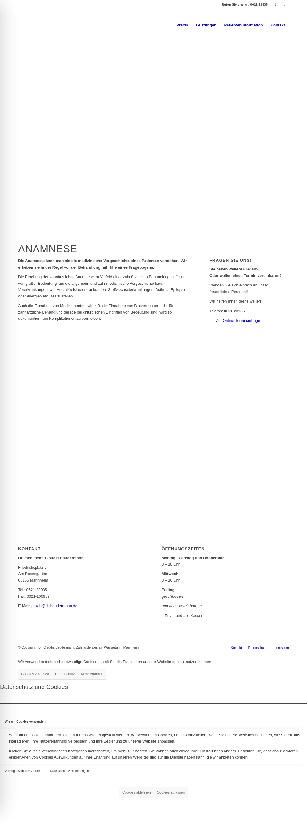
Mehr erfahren (92, 674)
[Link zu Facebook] (284, 4)
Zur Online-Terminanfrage (238, 320)
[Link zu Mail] (275, 4)
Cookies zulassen (35, 674)
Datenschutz (65, 674)
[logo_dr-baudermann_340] (62, 25)
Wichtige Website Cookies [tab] (23, 771)
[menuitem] (182, 25)
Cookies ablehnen (136, 792)
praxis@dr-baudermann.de (54, 606)
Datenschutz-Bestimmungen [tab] (69, 771)
